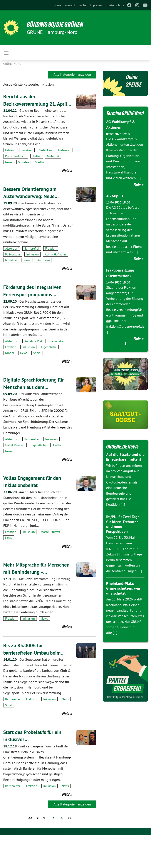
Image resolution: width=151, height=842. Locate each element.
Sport (36, 360)
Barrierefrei (31, 256)
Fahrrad (10, 158)
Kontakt (70, 5)
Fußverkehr (12, 262)
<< (30, 825)
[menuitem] (57, 5)
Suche (82, 5)
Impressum (97, 5)
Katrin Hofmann (15, 163)
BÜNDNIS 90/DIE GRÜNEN (57, 24)
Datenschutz (116, 5)
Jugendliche (49, 354)
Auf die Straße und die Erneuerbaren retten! (125, 464)
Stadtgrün (43, 268)
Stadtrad (40, 169)
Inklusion (64, 158)
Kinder (9, 360)
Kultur (36, 163)
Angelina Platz (34, 348)
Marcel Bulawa (50, 539)
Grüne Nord (12, 64)
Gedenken (45, 158)
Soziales (23, 169)
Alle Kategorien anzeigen (72, 74)
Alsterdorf (11, 256)
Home (57, 5)
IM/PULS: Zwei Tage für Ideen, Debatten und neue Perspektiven (122, 531)
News (8, 169)
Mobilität (53, 163)
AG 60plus (114, 202)
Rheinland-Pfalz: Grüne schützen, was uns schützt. (123, 594)
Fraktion (27, 158)
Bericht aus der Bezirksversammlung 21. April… (30, 103)
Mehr (66, 177)
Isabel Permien (15, 452)
